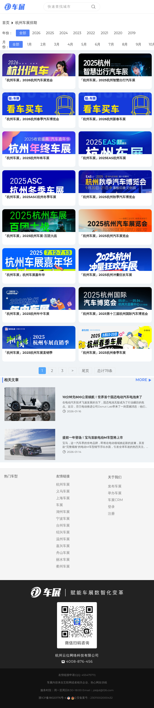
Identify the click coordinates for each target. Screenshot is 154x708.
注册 (111, 513)
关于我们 (115, 477)
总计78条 (104, 371)
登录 (111, 506)
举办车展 (115, 493)
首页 (6, 22)
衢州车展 (63, 566)
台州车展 (63, 525)
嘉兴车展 (63, 546)
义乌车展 (63, 491)
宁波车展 (63, 518)
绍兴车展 (63, 532)
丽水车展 (63, 559)
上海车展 (63, 498)
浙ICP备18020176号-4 (53, 697)
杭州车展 (63, 484)
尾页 (85, 371)
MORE (144, 380)
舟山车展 (63, 552)
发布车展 (115, 486)
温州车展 (63, 539)
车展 (59, 505)
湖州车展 (63, 511)
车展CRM (115, 500)
